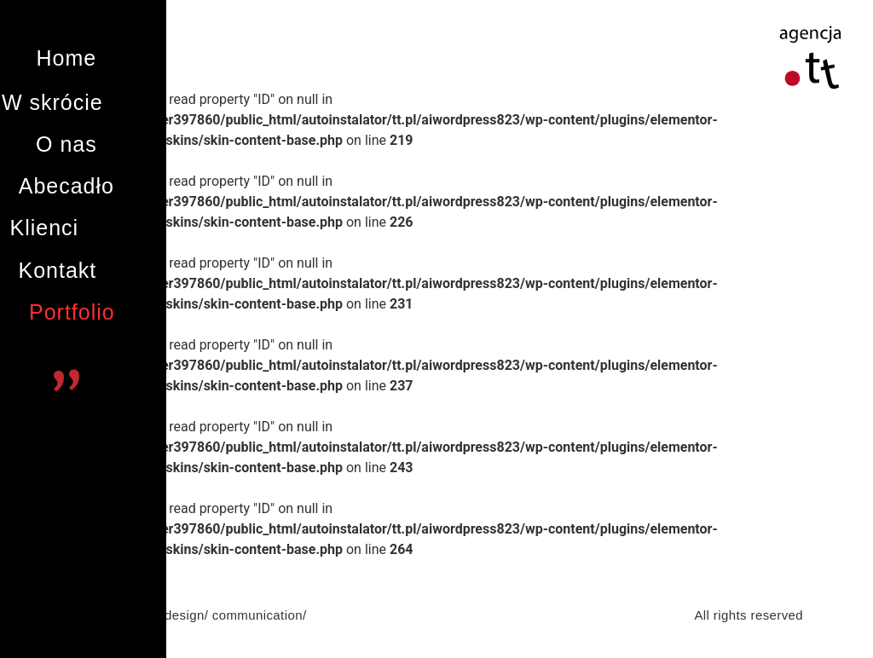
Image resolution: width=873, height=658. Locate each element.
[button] (66, 58)
